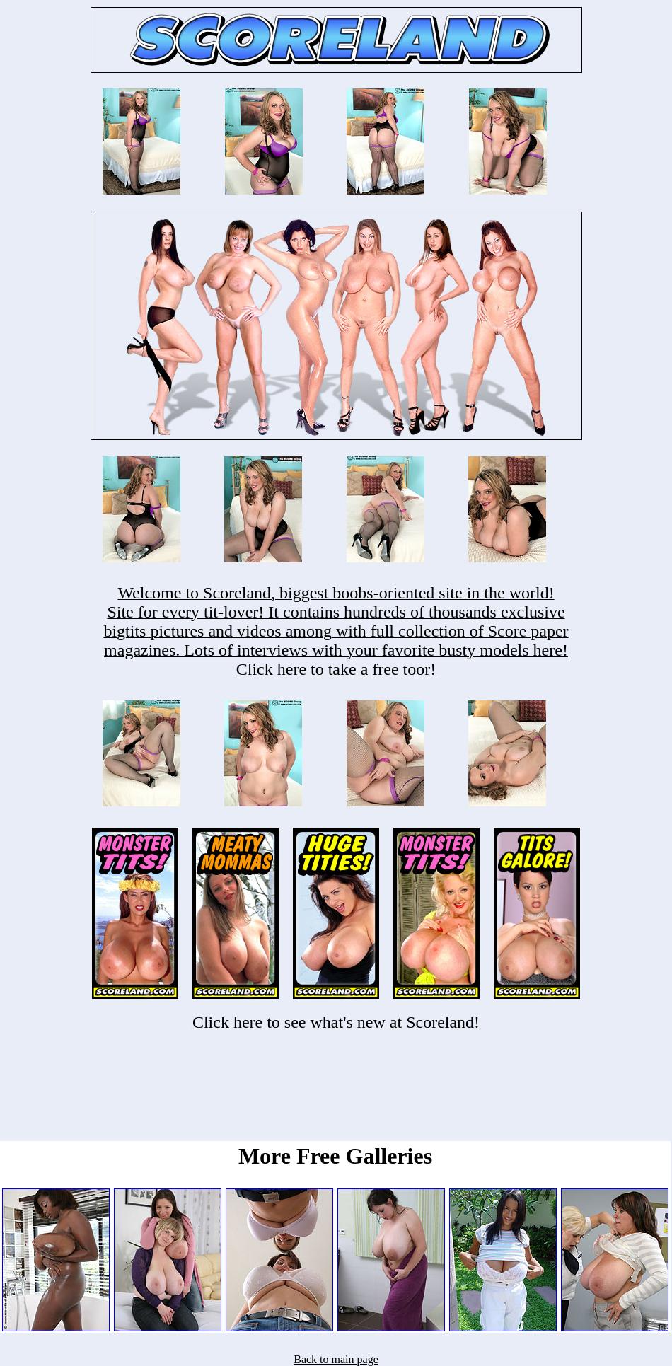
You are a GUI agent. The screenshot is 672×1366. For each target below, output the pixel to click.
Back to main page (336, 1359)
